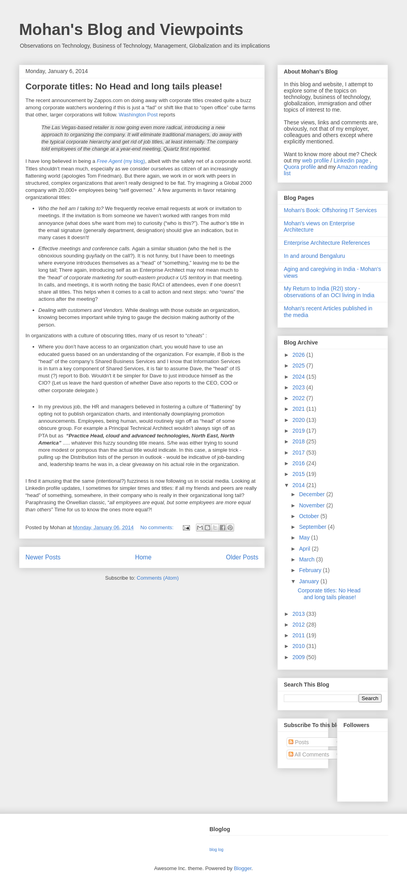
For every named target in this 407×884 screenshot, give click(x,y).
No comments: (157, 527)
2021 (299, 409)
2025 (299, 365)
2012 (299, 624)
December (312, 494)
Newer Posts (42, 557)
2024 (299, 376)
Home (143, 557)
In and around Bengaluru (314, 256)
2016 (299, 463)
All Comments (309, 754)
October (309, 516)
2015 (299, 474)
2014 (299, 485)
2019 (299, 430)
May (305, 537)
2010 (299, 646)
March (307, 559)
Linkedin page (350, 160)
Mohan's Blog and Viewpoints (131, 29)
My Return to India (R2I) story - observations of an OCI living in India (329, 291)
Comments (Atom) (157, 578)
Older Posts (242, 557)
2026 (299, 355)
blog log (216, 849)
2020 (299, 420)
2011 (299, 635)
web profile (315, 160)
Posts (299, 742)
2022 (299, 398)
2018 (299, 441)
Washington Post (138, 115)
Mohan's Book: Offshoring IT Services (330, 210)
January (309, 581)
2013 (299, 614)
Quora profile (300, 167)
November (312, 505)
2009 (299, 657)
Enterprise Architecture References (327, 243)
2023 (299, 387)
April (305, 548)
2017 (299, 452)
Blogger (242, 868)
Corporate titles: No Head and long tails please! (123, 86)
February (311, 570)
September (313, 527)
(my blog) (121, 161)
